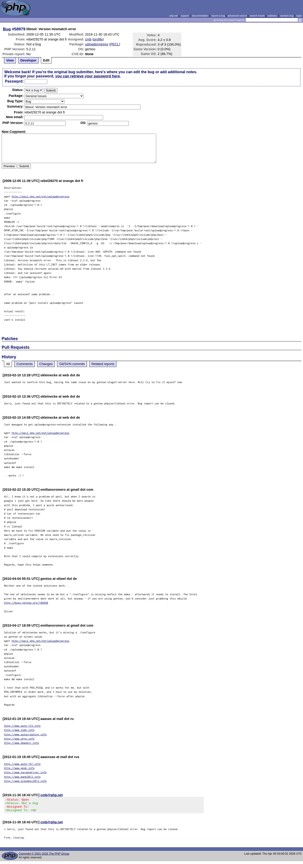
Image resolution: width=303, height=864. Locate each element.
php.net (174, 15)
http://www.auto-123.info (22, 725)
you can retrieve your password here (87, 76)
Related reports (102, 364)
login (299, 15)
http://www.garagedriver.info (25, 772)
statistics (272, 15)
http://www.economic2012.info (25, 780)
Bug (7, 29)
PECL (114, 44)
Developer (28, 60)
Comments (24, 364)
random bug (287, 15)
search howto (257, 15)
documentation (200, 15)
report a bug (218, 15)
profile (98, 39)
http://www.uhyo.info (19, 738)
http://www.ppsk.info (19, 768)
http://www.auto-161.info (22, 763)
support (185, 15)
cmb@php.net (51, 795)
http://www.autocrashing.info (25, 734)
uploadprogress (96, 44)
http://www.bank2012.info (22, 776)
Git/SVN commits (72, 364)
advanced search (237, 15)
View (10, 60)
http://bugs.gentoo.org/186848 (26, 602)
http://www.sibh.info (19, 729)
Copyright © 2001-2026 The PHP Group (43, 856)
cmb (88, 39)
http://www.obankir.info (21, 742)
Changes (46, 364)
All (8, 364)
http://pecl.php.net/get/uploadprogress (40, 196)
